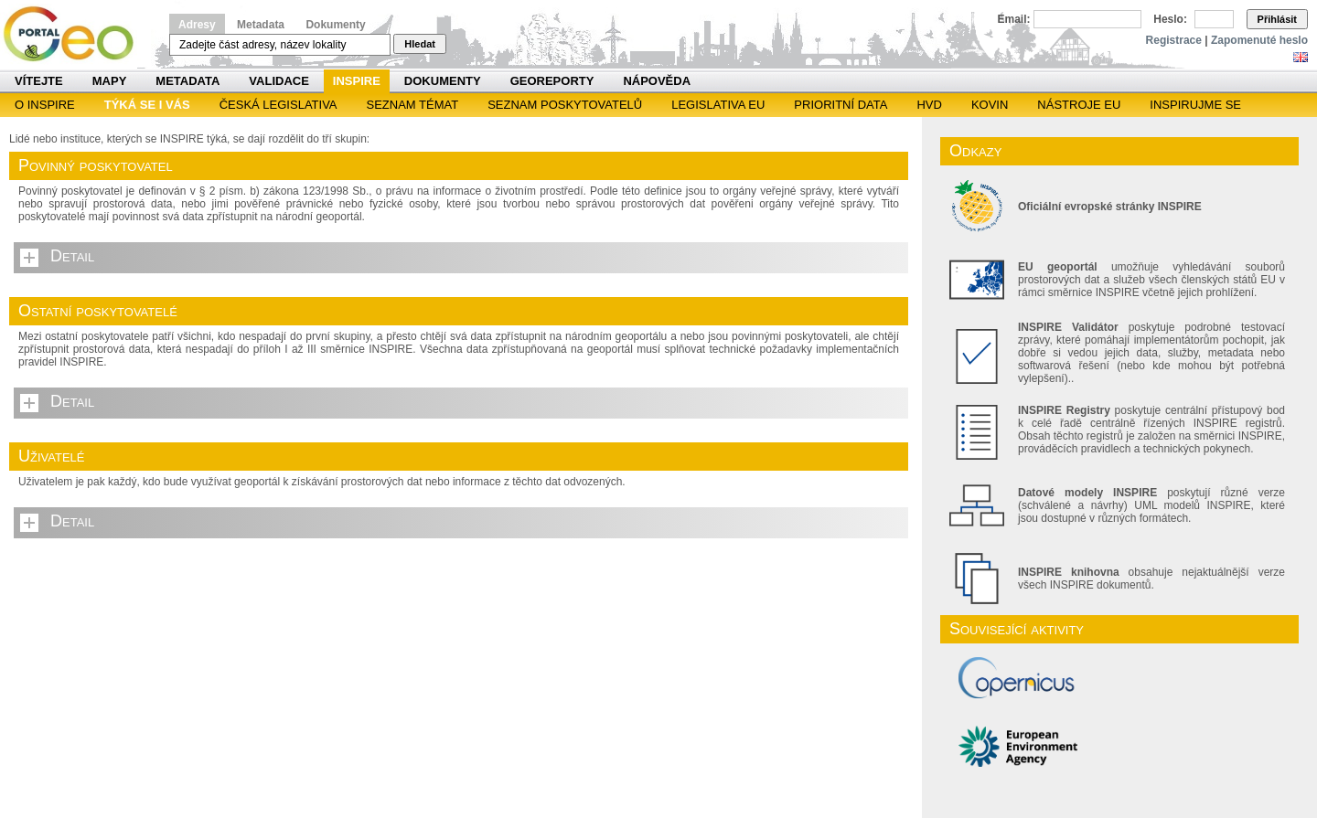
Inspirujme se (1195, 105)
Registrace (1174, 40)
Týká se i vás (147, 105)
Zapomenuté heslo (1259, 40)
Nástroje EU (1078, 105)
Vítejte (39, 81)
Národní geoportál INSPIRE (75, 34)
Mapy (109, 81)
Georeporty (552, 81)
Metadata (260, 24)
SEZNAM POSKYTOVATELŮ (564, 105)
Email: (1014, 19)
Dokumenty (335, 24)
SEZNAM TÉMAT (413, 105)
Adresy (197, 24)
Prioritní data (840, 105)
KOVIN (989, 105)
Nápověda (657, 81)
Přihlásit (1277, 19)
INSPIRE (356, 81)
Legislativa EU (718, 105)
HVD (928, 105)
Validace (278, 81)
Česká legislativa (278, 105)
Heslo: (1170, 19)
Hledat (419, 43)
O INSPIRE (45, 105)
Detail (72, 256)
